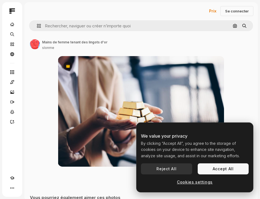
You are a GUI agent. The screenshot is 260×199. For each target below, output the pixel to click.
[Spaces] (12, 82)
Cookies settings (195, 182)
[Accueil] (12, 24)
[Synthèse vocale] (12, 112)
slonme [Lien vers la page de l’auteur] (48, 48)
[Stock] (12, 44)
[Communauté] (12, 54)
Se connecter (237, 11)
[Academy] (12, 178)
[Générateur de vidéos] (12, 102)
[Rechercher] (12, 34)
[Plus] (12, 188)
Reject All (166, 168)
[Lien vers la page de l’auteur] (35, 44)
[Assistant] (12, 121)
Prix (213, 11)
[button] (36, 26)
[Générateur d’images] (12, 92)
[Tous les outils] (12, 72)
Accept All (223, 168)
